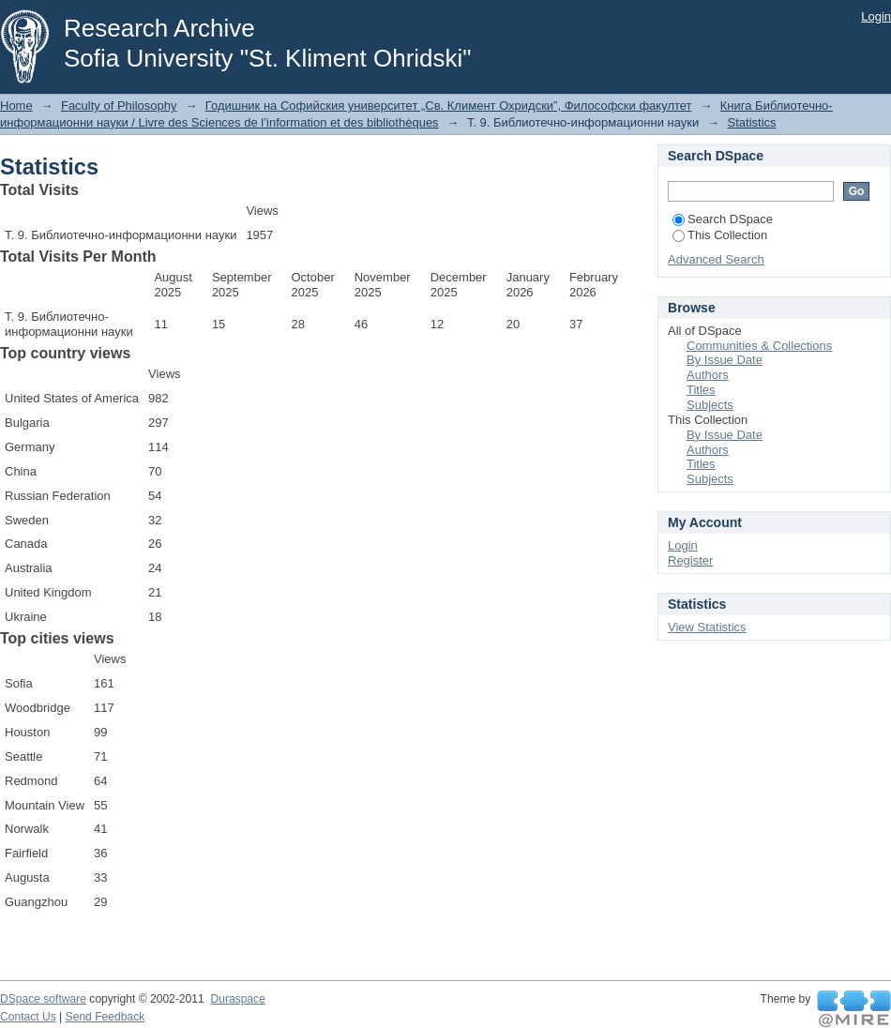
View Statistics (707, 627)
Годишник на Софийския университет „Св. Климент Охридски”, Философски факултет (448, 105)
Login (876, 16)
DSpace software (43, 998)
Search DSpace (722, 219)
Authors (708, 375)
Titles (701, 390)
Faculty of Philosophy (119, 105)
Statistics (752, 122)
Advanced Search (716, 259)
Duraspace (237, 998)
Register (690, 560)
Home (16, 105)
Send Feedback (105, 1016)
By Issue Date (725, 360)
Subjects (710, 405)
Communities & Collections (759, 346)
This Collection (719, 235)
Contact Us (28, 1016)
